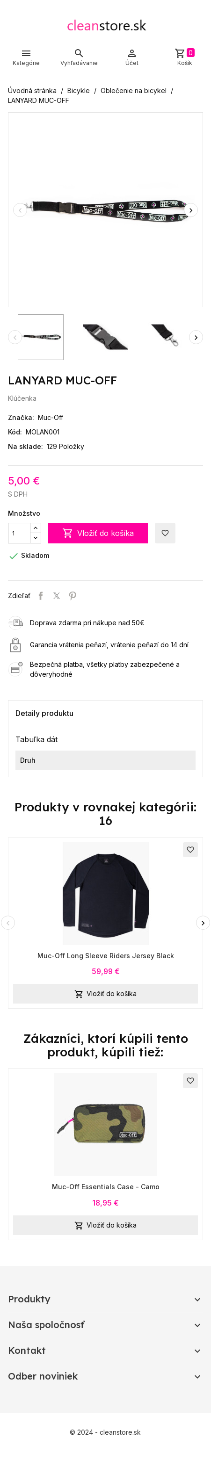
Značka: (21, 417)
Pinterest (72, 595)
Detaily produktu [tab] (44, 713)
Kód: (15, 432)
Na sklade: (25, 446)
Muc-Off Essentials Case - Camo (106, 1187)
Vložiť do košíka (98, 533)
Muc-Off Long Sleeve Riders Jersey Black (105, 956)
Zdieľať (40, 595)
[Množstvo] (19, 533)
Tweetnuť (56, 595)
